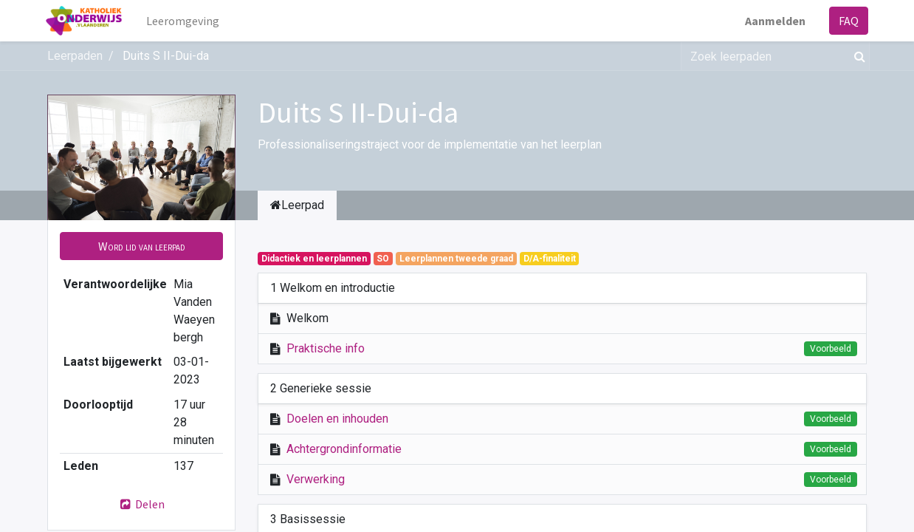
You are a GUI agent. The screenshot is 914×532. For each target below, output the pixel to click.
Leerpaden (75, 56)
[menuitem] (184, 20)
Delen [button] (141, 504)
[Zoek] (857, 56)
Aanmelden (773, 20)
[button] (141, 246)
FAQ (847, 20)
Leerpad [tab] (297, 205)
